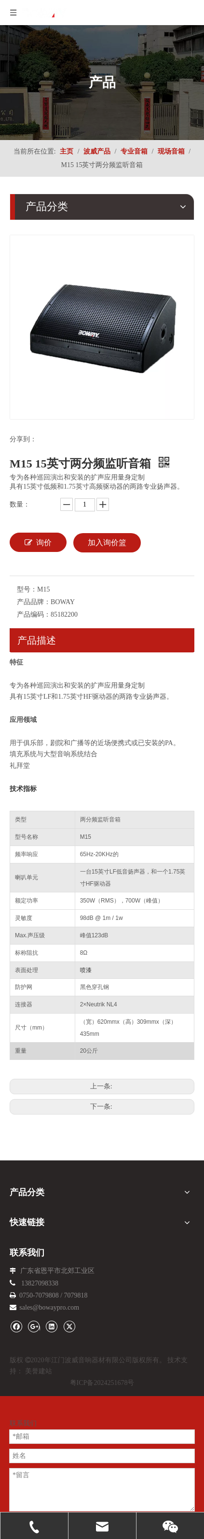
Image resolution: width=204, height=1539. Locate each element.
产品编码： (34, 614)
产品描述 (36, 640)
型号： (27, 589)
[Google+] (34, 1326)
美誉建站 (38, 1371)
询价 (38, 542)
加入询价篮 (107, 542)
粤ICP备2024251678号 (102, 1382)
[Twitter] (69, 1326)
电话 (16, 1433)
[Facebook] (16, 1326)
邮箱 (16, 1491)
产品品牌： (34, 602)
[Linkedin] (51, 1326)
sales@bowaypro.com (49, 1307)
